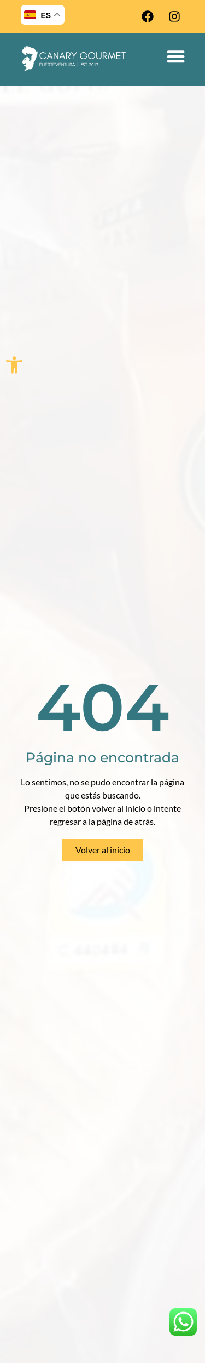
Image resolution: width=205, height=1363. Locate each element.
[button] (14, 365)
